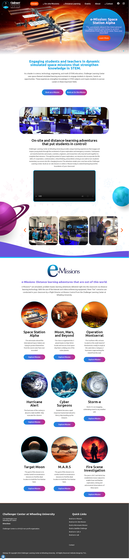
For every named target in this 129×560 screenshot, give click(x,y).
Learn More (104, 38)
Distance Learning (72, 4)
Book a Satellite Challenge (78, 528)
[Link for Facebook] (117, 3)
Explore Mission (34, 357)
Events (88, 4)
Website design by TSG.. (78, 553)
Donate (34, 4)
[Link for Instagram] (123, 3)
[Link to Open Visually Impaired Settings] (3, 557)
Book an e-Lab (74, 535)
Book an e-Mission (52, 92)
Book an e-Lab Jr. (75, 532)
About (97, 4)
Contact (109, 4)
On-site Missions (51, 4)
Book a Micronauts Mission (78, 525)
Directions (6, 523)
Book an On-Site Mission (76, 92)
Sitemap (5, 553)
